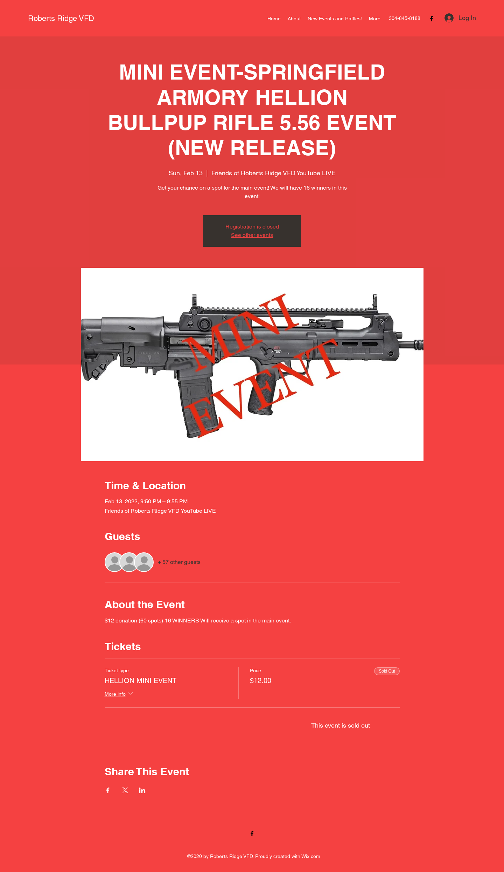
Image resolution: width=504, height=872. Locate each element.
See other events (252, 235)
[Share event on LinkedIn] (142, 790)
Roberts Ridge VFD (61, 18)
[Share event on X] (125, 790)
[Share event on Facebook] (108, 790)
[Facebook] (431, 18)
